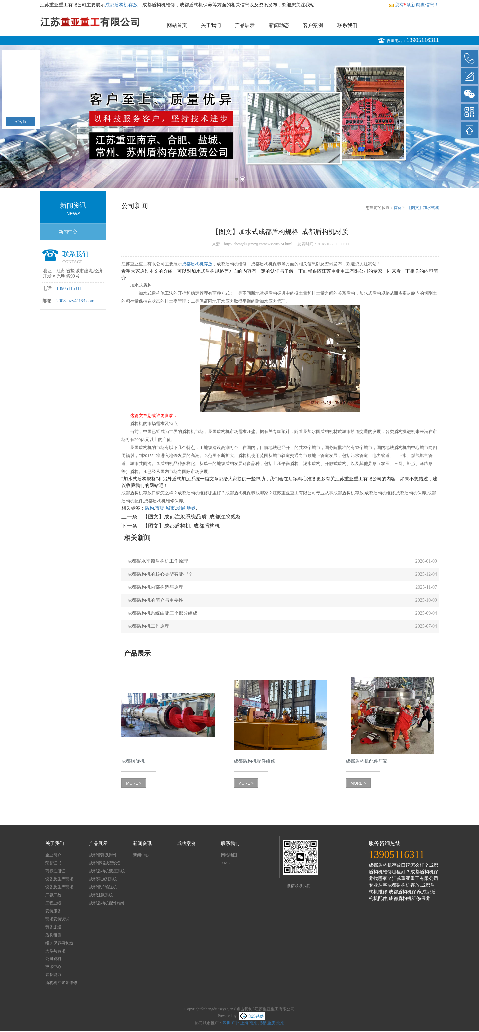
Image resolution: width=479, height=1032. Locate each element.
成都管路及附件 (103, 855)
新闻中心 (68, 231)
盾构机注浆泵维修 (61, 982)
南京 (253, 1023)
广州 (236, 1023)
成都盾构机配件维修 (107, 903)
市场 (159, 508)
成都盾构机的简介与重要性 (155, 600)
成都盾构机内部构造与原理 (155, 587)
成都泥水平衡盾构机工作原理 (157, 561)
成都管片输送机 (103, 887)
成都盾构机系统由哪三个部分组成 (162, 613)
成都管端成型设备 (105, 863)
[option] (239, 116)
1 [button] (236, 179)
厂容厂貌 (53, 895)
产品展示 (245, 25)
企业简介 (53, 855)
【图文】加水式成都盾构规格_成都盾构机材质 (423, 208)
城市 (170, 508)
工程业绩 (53, 903)
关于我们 (211, 25)
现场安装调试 (57, 919)
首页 (397, 207)
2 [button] (242, 179)
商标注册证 (55, 871)
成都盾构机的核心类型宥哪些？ (160, 574)
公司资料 (53, 959)
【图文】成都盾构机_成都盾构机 (181, 526)
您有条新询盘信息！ (414, 4)
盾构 (149, 508)
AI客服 (21, 121)
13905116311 (422, 40)
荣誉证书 (53, 863)
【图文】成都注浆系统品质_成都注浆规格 (192, 516)
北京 (280, 1023)
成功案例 (186, 843)
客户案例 (313, 25)
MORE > (133, 783)
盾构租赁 (53, 935)
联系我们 (347, 25)
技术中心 (53, 966)
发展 (180, 508)
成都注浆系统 (101, 895)
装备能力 (53, 974)
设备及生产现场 (59, 879)
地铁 (191, 508)
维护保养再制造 (59, 943)
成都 (262, 1023)
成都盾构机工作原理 (148, 626)
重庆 (271, 1023)
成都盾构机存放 (121, 4)
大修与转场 (55, 951)
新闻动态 (279, 25)
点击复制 (244, 1009)
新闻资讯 (142, 843)
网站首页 (177, 25)
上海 (244, 1023)
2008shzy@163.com (75, 300)
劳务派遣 (53, 927)
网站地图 (229, 855)
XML (225, 863)
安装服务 (53, 911)
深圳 (227, 1023)
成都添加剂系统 (103, 879)
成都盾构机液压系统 (107, 871)
